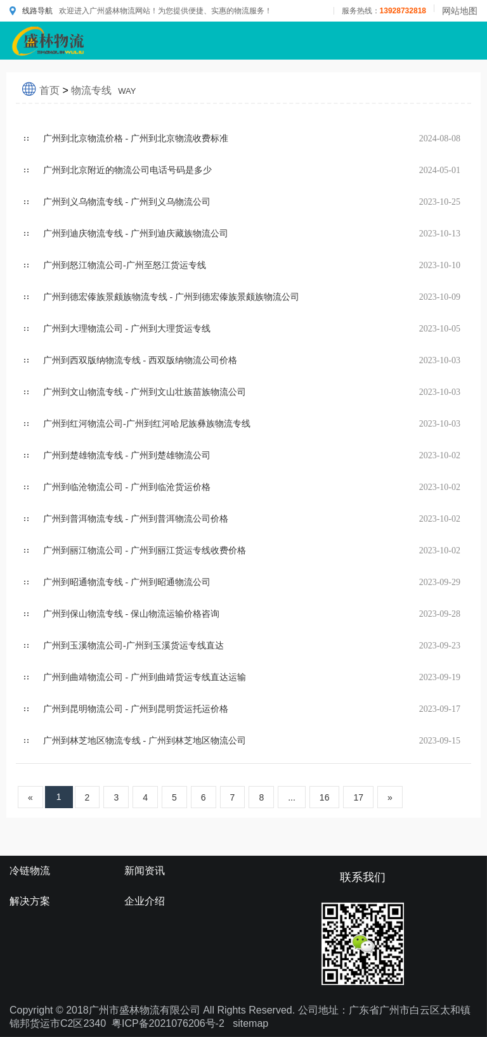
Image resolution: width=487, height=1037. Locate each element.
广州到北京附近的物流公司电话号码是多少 (127, 170)
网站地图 (459, 11)
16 (325, 797)
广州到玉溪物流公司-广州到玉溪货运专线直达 (133, 645)
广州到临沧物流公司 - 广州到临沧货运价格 (127, 487)
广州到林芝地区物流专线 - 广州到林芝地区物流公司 (144, 740)
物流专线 (103, 90)
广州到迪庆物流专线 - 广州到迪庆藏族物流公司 (135, 233)
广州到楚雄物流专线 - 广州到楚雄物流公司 (127, 455)
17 (358, 797)
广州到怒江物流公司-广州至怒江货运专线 (124, 265)
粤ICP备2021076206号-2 (168, 1023)
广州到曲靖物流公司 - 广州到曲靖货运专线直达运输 (144, 677)
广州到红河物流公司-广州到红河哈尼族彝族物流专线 (146, 423)
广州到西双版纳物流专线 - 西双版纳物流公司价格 (140, 360)
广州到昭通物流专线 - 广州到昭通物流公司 (127, 582)
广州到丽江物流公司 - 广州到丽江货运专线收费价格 (144, 550)
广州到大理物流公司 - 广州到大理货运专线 (127, 328)
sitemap (250, 1023)
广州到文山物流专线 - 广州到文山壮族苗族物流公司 (144, 392)
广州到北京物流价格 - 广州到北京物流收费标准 (135, 138)
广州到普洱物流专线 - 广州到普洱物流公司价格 (135, 519)
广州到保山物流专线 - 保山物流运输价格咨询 (131, 614)
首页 (49, 90)
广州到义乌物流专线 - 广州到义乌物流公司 (127, 202)
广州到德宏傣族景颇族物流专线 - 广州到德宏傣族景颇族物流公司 (171, 297)
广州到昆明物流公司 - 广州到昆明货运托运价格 (135, 709)
